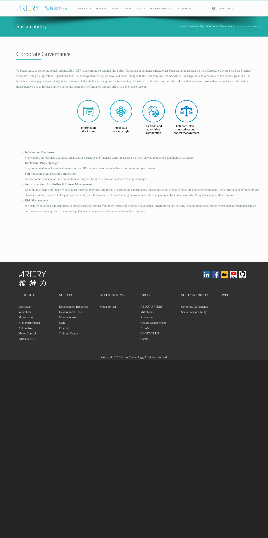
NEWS (144, 328)
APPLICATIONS (121, 8)
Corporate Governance (220, 26)
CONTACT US (149, 333)
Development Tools (71, 312)
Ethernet (64, 328)
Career (144, 338)
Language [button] (222, 8)
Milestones (146, 312)
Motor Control (27, 333)
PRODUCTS (84, 8)
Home (181, 26)
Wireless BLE (26, 338)
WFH (225, 295)
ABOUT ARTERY (151, 306)
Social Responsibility (194, 312)
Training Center (68, 333)
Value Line (24, 312)
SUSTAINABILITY (161, 8)
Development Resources (73, 306)
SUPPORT (101, 8)
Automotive (25, 328)
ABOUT (140, 8)
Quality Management (153, 322)
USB (62, 322)
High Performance (29, 322)
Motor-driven (108, 306)
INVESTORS (184, 8)
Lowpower (24, 306)
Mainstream (25, 317)
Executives (146, 317)
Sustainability (196, 26)
